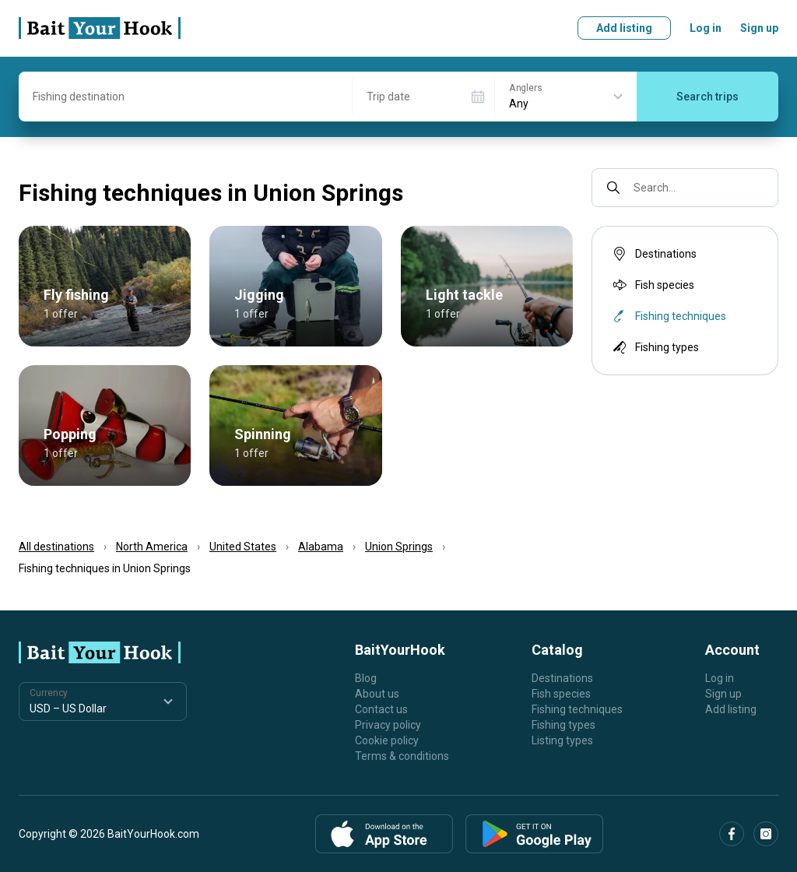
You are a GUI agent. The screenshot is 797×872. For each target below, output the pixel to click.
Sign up (759, 28)
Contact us (381, 709)
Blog (366, 678)
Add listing (624, 28)
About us (377, 693)
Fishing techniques (577, 709)
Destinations (653, 253)
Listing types (562, 740)
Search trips (707, 96)
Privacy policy (388, 725)
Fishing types (654, 347)
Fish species (652, 285)
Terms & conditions (402, 756)
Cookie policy (387, 740)
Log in (706, 28)
